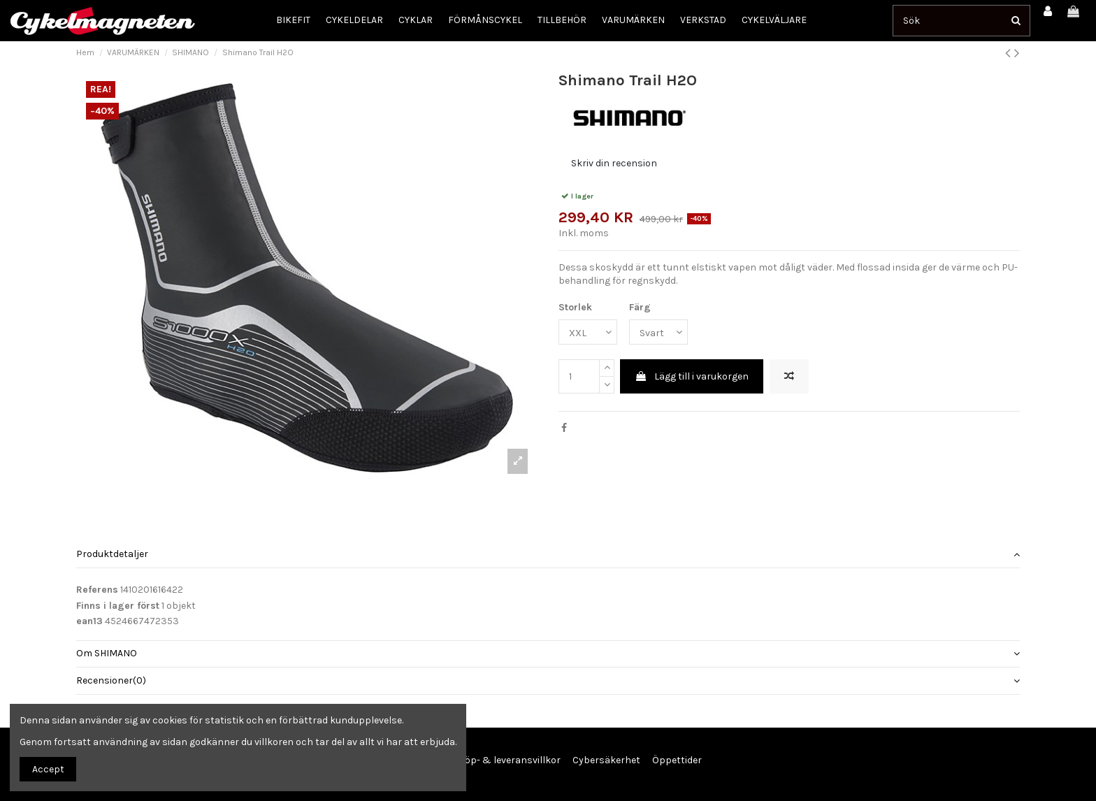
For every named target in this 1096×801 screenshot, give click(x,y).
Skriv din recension (614, 163)
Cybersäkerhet (606, 760)
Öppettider (677, 760)
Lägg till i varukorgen (692, 376)
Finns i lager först (117, 606)
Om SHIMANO (548, 654)
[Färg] (658, 332)
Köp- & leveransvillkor (510, 760)
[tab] (548, 555)
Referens (97, 590)
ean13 (89, 621)
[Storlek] (587, 332)
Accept (48, 769)
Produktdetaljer (548, 554)
